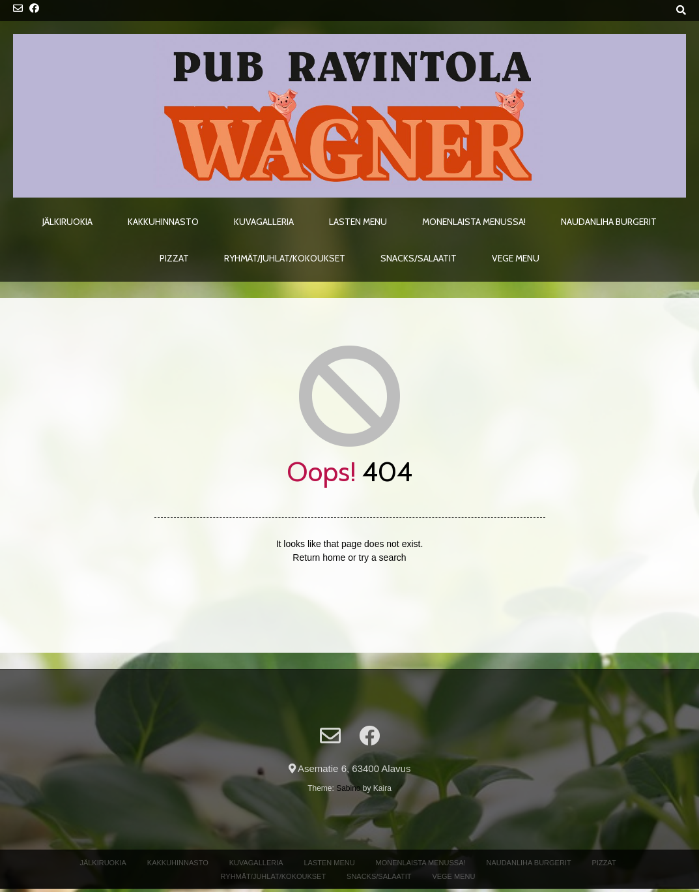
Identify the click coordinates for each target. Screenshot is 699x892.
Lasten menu (358, 222)
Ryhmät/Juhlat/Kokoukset (284, 258)
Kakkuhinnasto (163, 222)
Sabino (348, 788)
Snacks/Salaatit (418, 258)
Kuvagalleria (264, 222)
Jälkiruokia (67, 222)
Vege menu (515, 258)
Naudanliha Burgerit (609, 222)
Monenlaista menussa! (474, 222)
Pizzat (174, 258)
